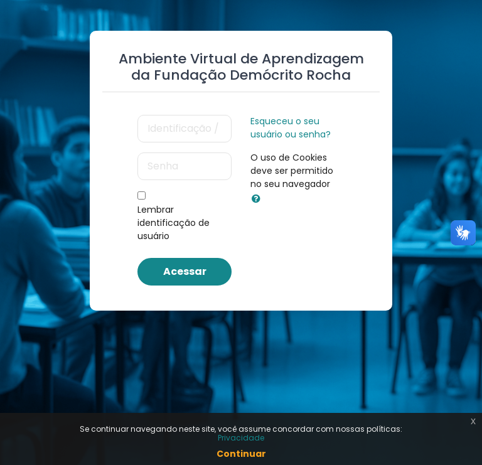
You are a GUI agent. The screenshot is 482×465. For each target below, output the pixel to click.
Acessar (184, 271)
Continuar (241, 453)
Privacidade (241, 437)
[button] (258, 199)
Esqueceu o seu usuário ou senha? (290, 128)
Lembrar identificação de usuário (173, 222)
